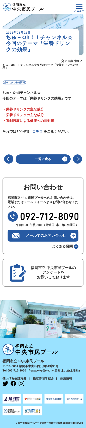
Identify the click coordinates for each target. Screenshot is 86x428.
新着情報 (73, 61)
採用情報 (66, 378)
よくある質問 (62, 246)
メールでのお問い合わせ (46, 235)
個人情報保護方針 (14, 378)
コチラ (37, 131)
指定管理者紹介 (43, 378)
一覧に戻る (43, 159)
